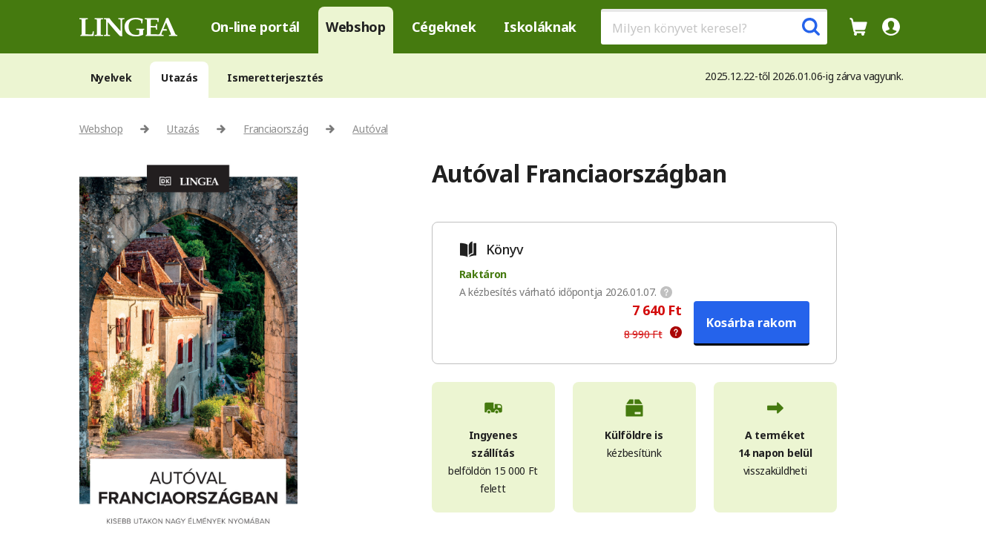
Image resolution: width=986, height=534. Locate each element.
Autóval (370, 129)
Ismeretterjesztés (275, 77)
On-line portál (255, 27)
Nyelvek (111, 77)
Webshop (356, 27)
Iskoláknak (540, 27)
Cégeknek (444, 27)
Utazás (179, 77)
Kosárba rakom (751, 322)
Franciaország (275, 129)
